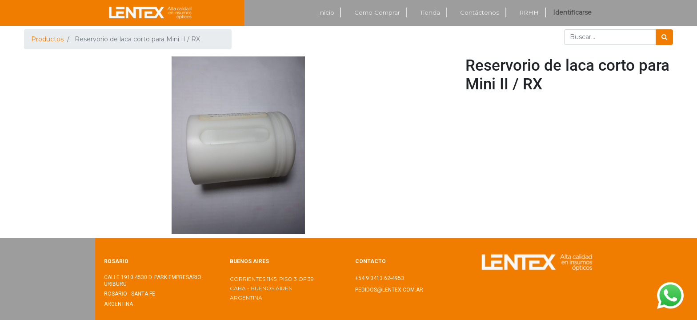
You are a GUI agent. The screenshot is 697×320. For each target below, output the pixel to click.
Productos (47, 39)
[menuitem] (326, 12)
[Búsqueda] (664, 37)
